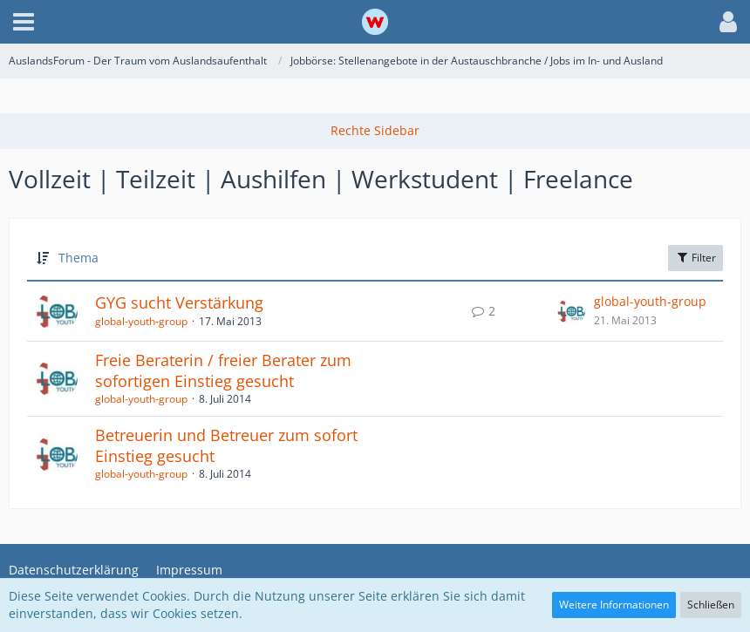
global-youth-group (141, 321)
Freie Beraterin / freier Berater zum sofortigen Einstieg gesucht (223, 370)
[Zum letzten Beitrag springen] (571, 311)
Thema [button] (78, 257)
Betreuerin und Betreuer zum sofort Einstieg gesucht (226, 445)
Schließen (710, 604)
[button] (23, 22)
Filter (695, 257)
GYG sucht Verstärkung (179, 302)
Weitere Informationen (614, 604)
